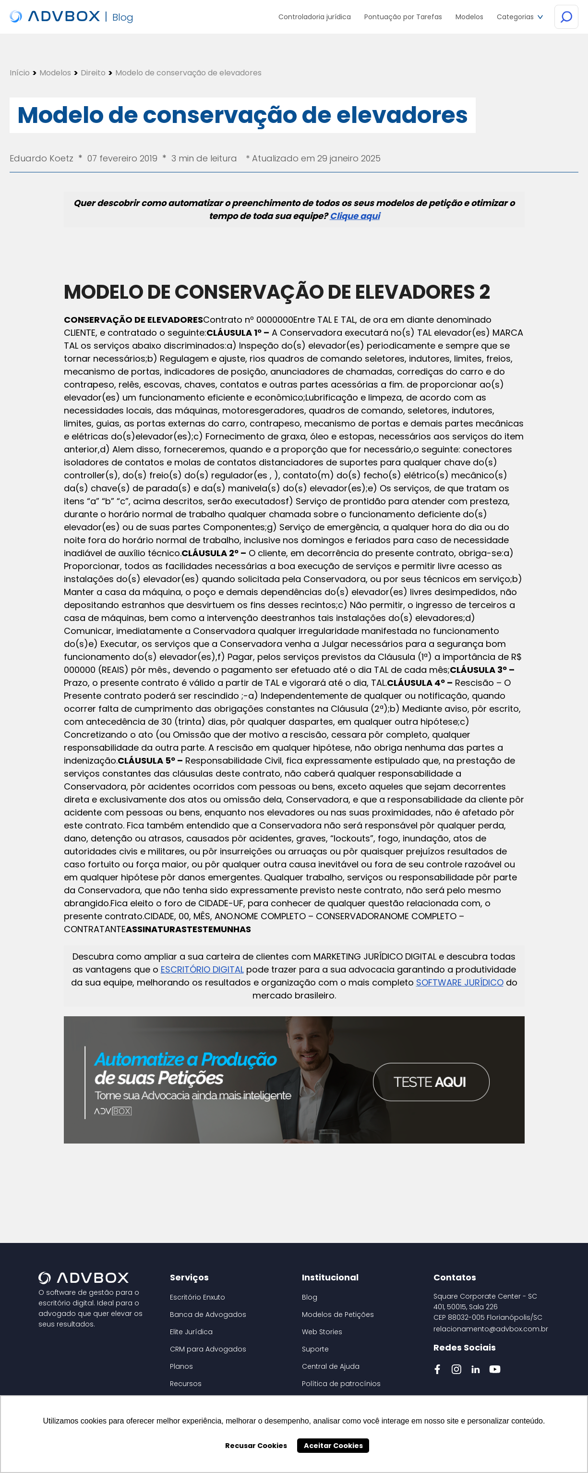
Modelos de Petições (338, 1314)
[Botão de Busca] (566, 17)
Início (20, 73)
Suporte (315, 1349)
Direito (93, 73)
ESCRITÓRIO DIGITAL (202, 969)
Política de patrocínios (341, 1383)
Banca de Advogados (208, 1314)
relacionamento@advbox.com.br (490, 1329)
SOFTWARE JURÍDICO (460, 982)
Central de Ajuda (331, 1366)
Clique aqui (355, 216)
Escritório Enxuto (197, 1297)
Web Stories (322, 1332)
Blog (309, 1297)
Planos (181, 1366)
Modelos (55, 73)
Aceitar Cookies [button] (333, 1445)
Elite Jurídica (191, 1332)
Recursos (186, 1383)
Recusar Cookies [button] (256, 1445)
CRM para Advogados (208, 1349)
